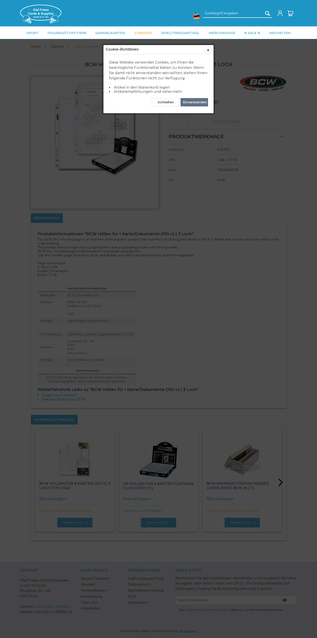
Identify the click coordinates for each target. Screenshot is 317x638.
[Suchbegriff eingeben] (237, 13)
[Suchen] (267, 13)
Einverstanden (195, 102)
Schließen (166, 102)
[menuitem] (41, 14)
